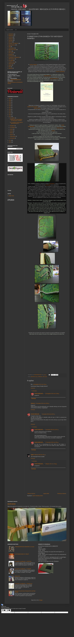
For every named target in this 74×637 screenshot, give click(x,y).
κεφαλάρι (10, 68)
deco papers (11, 52)
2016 (10, 109)
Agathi (32, 454)
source (53, 130)
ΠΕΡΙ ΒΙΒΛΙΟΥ (12, 58)
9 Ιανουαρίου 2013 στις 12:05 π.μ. (48, 414)
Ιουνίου (11, 131)
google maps (11, 195)
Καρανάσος (51, 183)
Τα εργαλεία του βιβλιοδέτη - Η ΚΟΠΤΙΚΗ (23, 561)
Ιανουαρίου (12, 138)
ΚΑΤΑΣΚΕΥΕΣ (11, 55)
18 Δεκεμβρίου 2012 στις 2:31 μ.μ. (40, 384)
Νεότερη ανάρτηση (31, 493)
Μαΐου (11, 132)
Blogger (40, 600)
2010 (10, 142)
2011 (10, 140)
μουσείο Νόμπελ (33, 64)
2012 (10, 116)
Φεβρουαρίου (13, 136)
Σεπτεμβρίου (12, 127)
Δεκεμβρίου (12, 117)
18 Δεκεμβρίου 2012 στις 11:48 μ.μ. (52, 393)
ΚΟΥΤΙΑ (10, 41)
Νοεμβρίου (12, 125)
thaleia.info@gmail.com (16, 79)
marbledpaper (11, 48)
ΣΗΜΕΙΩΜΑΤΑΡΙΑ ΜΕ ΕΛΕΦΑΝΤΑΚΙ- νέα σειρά (24, 546)
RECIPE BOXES (11, 504)
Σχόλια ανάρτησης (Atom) (38, 495)
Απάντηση (33, 388)
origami (10, 65)
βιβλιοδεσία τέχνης (34, 376)
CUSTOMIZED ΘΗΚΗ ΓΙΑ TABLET (22, 554)
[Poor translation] (8, 610)
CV (16, 29)
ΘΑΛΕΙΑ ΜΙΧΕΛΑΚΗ (38, 393)
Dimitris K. (33, 403)
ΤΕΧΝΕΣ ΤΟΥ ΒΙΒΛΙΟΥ (13, 43)
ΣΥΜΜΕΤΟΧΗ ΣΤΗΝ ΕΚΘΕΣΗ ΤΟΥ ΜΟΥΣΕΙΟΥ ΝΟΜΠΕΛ (16, 120)
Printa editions (59, 127)
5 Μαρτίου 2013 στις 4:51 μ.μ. (40, 454)
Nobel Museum (47, 75)
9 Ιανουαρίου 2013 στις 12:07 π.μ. (52, 429)
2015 (10, 111)
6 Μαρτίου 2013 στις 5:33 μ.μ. (51, 463)
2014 (10, 112)
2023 (10, 102)
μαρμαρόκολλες (12, 44)
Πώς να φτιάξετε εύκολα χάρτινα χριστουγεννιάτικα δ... (16, 123)
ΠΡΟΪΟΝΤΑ (11, 34)
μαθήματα (11, 38)
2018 (10, 105)
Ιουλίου (11, 129)
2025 (10, 98)
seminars (10, 37)
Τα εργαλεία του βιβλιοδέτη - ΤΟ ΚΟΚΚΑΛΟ (23, 583)
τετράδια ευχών (12, 62)
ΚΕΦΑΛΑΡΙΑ (17, 576)
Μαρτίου (12, 134)
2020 (10, 103)
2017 (10, 107)
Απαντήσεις (34, 390)
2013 (10, 114)
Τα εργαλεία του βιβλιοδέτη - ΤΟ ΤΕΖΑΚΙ (23, 568)
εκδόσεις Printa (37, 108)
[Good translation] (3, 610)
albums (10, 51)
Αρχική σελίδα (9, 29)
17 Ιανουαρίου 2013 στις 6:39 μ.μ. (52, 442)
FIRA (10, 66)
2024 (10, 100)
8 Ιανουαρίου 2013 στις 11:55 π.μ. (42, 403)
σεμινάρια (11, 40)
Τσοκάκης (48, 185)
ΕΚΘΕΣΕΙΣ (40, 376)
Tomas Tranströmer (60, 71)
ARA (10, 46)
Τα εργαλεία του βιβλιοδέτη (14, 57)
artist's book (45, 376)
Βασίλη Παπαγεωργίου (33, 106)
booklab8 (10, 54)
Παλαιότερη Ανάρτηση (61, 493)
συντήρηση (11, 60)
